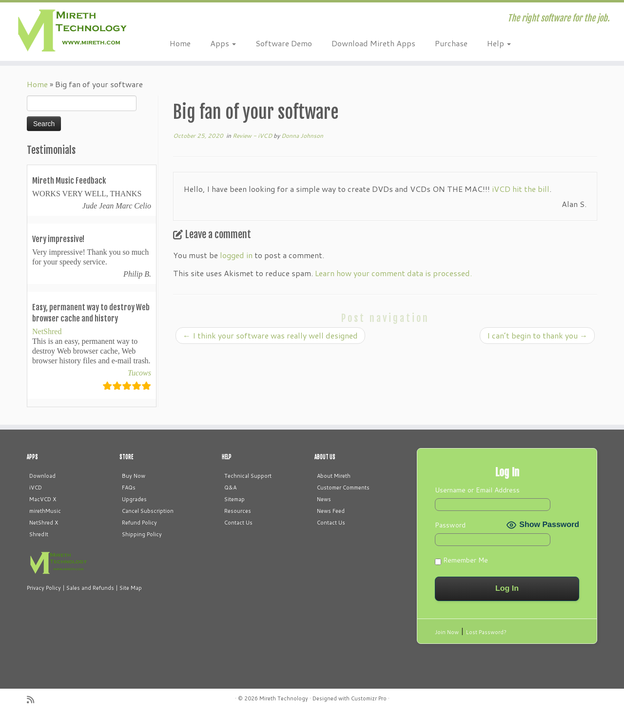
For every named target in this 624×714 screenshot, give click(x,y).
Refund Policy (139, 522)
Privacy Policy (44, 588)
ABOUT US (324, 456)
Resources (237, 511)
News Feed (331, 511)
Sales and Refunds (90, 588)
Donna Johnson (302, 136)
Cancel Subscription (148, 511)
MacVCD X (42, 499)
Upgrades (134, 499)
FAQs (129, 487)
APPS (32, 456)
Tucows (139, 373)
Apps (223, 43)
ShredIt (38, 534)
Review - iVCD (253, 136)
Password (450, 525)
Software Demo (283, 43)
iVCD (35, 487)
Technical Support (248, 476)
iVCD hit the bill (520, 188)
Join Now (447, 632)
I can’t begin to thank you (537, 335)
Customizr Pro (369, 698)
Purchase (451, 43)
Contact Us (238, 522)
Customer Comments (343, 487)
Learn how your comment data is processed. (393, 273)
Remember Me (461, 560)
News (324, 499)
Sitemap (234, 499)
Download (42, 476)
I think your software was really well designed (270, 335)
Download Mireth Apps (373, 43)
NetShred (46, 331)
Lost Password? (486, 632)
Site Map (130, 588)
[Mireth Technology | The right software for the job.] (72, 31)
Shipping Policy (142, 534)
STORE (126, 456)
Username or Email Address (477, 490)
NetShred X (43, 522)
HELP (227, 456)
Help (499, 43)
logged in (236, 255)
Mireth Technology (283, 698)
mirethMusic (45, 511)
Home (180, 43)
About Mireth (334, 476)
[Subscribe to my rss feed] (33, 700)
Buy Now (133, 476)
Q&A (230, 487)
